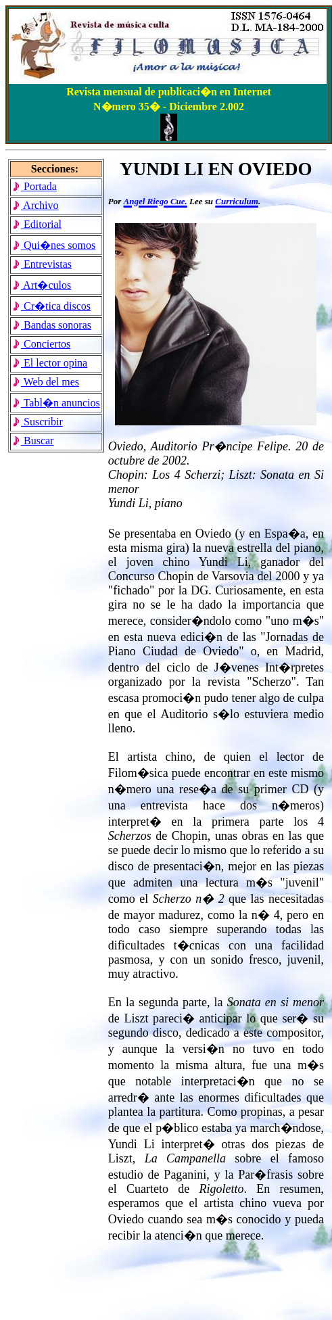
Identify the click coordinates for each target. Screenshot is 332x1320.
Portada (34, 186)
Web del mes (45, 381)
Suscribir (37, 421)
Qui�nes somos (53, 245)
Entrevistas (42, 264)
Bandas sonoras (51, 325)
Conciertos (41, 344)
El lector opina (49, 363)
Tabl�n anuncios (56, 402)
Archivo (35, 205)
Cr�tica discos (51, 306)
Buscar (32, 440)
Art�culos (41, 285)
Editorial (37, 224)
